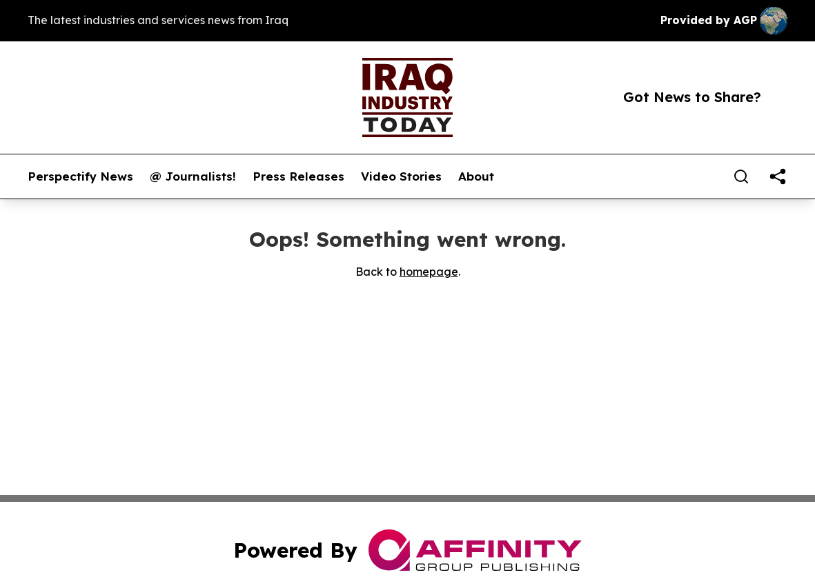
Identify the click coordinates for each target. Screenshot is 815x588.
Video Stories (401, 176)
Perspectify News (80, 176)
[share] (777, 176)
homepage (429, 271)
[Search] (741, 176)
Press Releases (298, 176)
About (476, 176)
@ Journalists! (193, 176)
